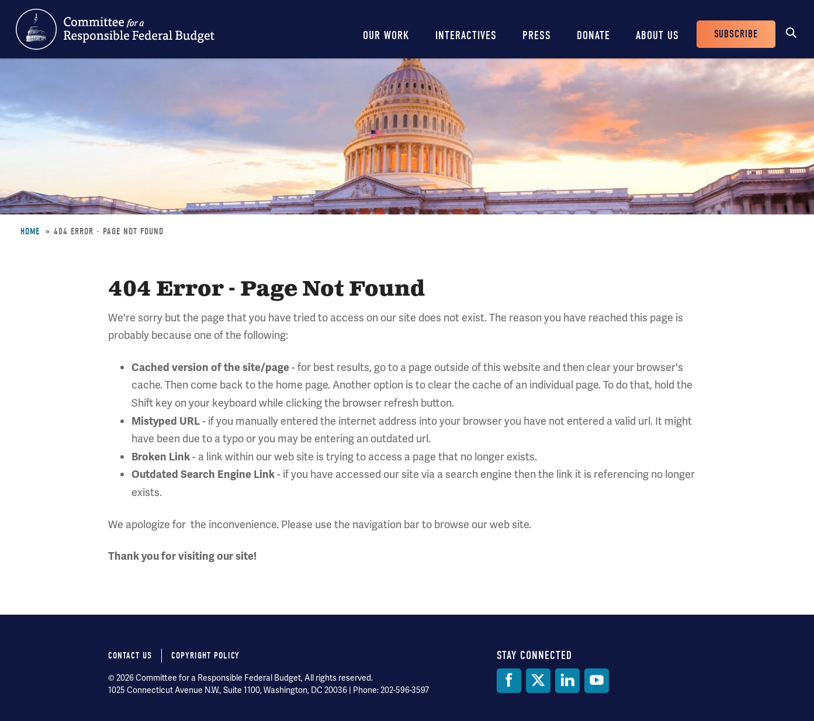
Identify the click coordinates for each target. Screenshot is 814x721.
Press (536, 35)
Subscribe (736, 34)
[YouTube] (596, 680)
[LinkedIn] (567, 680)
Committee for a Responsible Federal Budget (115, 29)
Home (30, 231)
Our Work (386, 35)
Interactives (466, 35)
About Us (657, 35)
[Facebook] (509, 680)
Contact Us (130, 655)
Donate (593, 35)
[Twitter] (538, 680)
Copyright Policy (205, 655)
